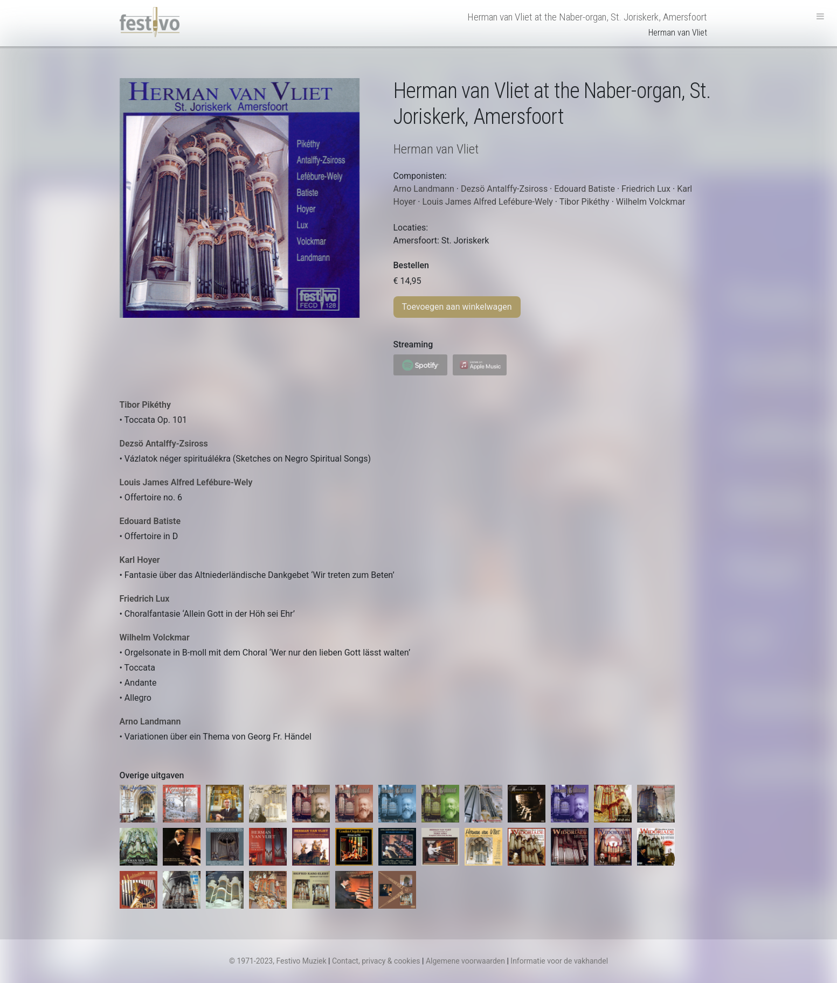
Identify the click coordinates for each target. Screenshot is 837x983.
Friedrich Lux (145, 599)
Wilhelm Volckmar (155, 637)
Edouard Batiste (150, 521)
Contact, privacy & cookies (376, 961)
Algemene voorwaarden (465, 961)
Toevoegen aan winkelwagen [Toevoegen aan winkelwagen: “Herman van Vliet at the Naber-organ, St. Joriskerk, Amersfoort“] (457, 307)
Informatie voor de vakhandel (559, 961)
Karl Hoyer (140, 560)
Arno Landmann (150, 721)
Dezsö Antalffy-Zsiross (164, 443)
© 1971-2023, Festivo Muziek (278, 961)
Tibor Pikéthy (145, 405)
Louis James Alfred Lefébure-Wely (186, 482)
